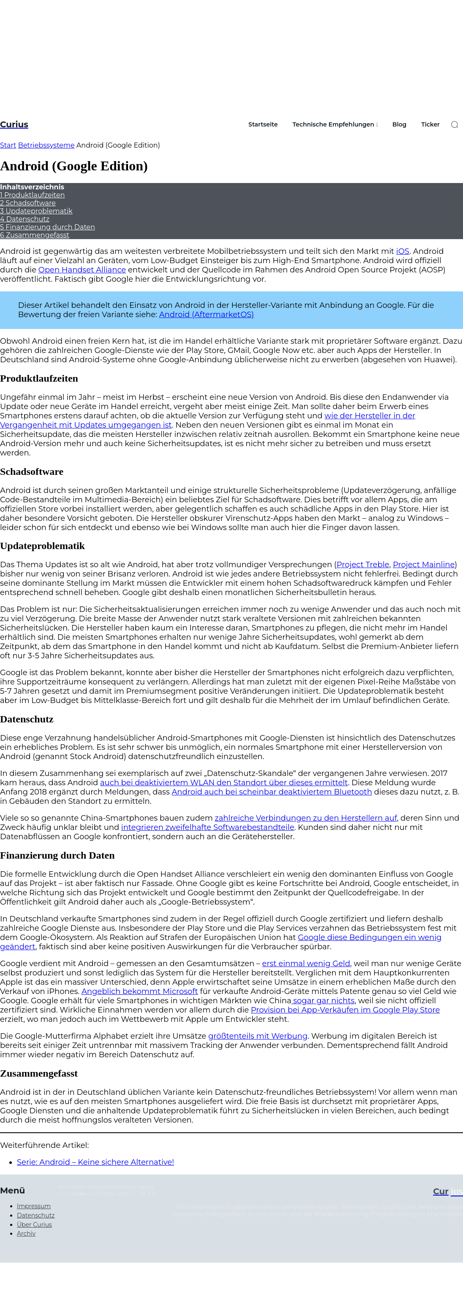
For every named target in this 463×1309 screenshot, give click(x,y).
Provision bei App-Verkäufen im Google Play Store (345, 1010)
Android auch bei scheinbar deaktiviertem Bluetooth (272, 792)
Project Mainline (424, 564)
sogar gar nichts (323, 1000)
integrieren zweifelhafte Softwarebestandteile (207, 827)
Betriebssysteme (46, 145)
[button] (454, 124)
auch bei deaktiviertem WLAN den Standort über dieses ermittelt (224, 782)
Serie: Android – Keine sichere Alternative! (95, 1162)
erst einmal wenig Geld (306, 963)
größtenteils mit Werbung (258, 1036)
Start (8, 145)
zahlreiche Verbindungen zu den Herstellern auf (306, 818)
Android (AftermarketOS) (206, 314)
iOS (402, 251)
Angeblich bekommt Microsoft (140, 991)
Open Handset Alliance (82, 270)
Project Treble (363, 564)
